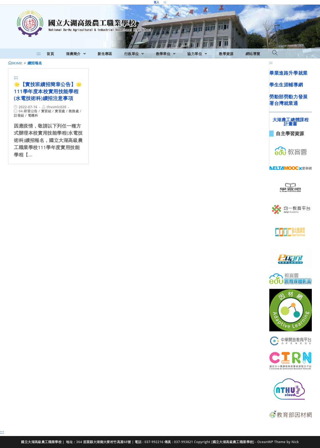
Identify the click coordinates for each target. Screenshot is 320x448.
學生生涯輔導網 (286, 84)
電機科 (33, 115)
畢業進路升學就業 (288, 73)
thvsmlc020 (56, 107)
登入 (156, 2)
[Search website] (274, 53)
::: (165, 2)
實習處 (60, 111)
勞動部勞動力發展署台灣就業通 (288, 99)
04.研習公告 (28, 111)
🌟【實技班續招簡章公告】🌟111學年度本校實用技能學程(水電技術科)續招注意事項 (48, 91)
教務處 (74, 111)
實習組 (46, 111)
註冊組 (19, 115)
